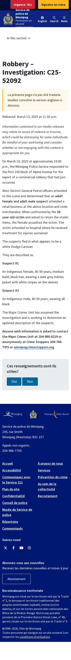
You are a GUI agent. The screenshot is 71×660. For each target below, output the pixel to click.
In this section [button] (19, 38)
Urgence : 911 (23, 4)
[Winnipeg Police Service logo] (33, 414)
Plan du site (11, 489)
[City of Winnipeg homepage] (12, 414)
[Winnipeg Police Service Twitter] (5, 548)
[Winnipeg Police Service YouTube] (21, 548)
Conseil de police (14, 503)
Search (54, 19)
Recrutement (48, 496)
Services (44, 470)
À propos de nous (50, 463)
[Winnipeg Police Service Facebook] (13, 548)
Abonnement (16, 579)
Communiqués (12, 528)
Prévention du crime (53, 477)
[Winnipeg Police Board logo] (56, 414)
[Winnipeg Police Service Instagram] (29, 548)
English (42, 21)
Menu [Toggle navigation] (64, 19)
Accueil (7, 463)
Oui (14, 381)
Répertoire (10, 521)
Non (30, 381)
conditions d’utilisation (35, 637)
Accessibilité (11, 470)
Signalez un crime (53, 4)
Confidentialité (13, 496)
